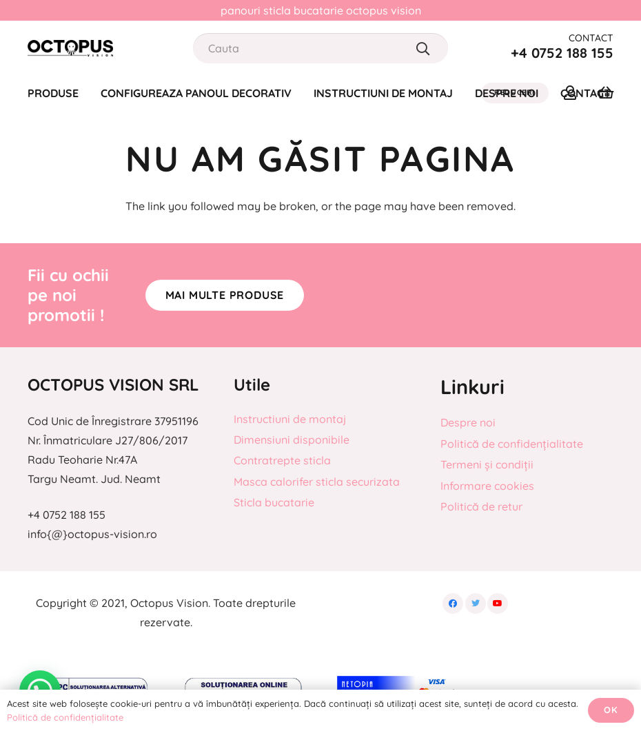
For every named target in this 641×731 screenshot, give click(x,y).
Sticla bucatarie (274, 502)
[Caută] (422, 48)
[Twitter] (475, 603)
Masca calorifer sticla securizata (317, 481)
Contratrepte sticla (282, 460)
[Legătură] (70, 48)
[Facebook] (452, 603)
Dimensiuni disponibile (291, 439)
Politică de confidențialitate (511, 444)
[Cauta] (320, 48)
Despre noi (468, 422)
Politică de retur (481, 506)
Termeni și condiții (486, 464)
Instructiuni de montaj (290, 419)
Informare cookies (487, 486)
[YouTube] (497, 603)
